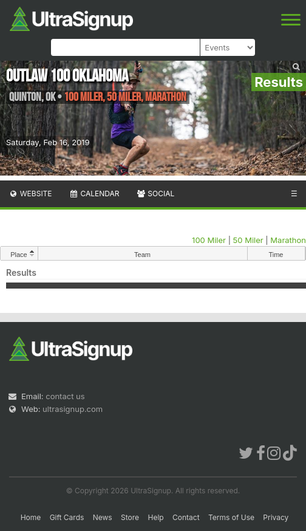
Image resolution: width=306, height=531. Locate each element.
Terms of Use (231, 517)
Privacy (275, 517)
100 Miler (209, 240)
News (102, 517)
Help (155, 517)
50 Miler (248, 240)
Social (155, 193)
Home (31, 517)
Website (30, 193)
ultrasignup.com (72, 409)
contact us (65, 396)
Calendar (94, 193)
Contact (186, 517)
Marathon (288, 240)
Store (130, 517)
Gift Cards (67, 517)
